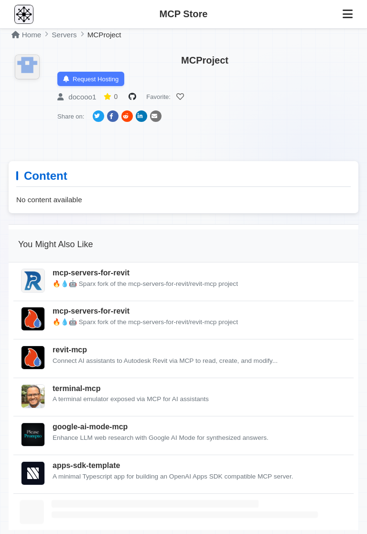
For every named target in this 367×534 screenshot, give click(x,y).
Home (26, 35)
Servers (64, 35)
